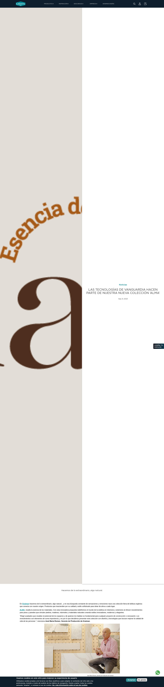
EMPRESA (93, 3)
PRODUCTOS (49, 3)
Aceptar (131, 680)
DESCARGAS (78, 3)
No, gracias (142, 680)
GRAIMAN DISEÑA (108, 3)
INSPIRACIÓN (64, 3)
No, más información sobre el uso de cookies (69, 685)
